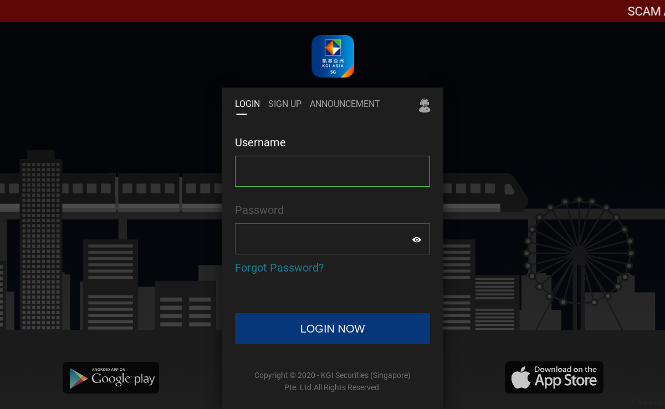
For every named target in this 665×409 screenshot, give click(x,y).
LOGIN (247, 104)
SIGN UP (284, 104)
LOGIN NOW (332, 329)
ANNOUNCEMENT (345, 104)
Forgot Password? (279, 267)
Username (260, 142)
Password (259, 210)
